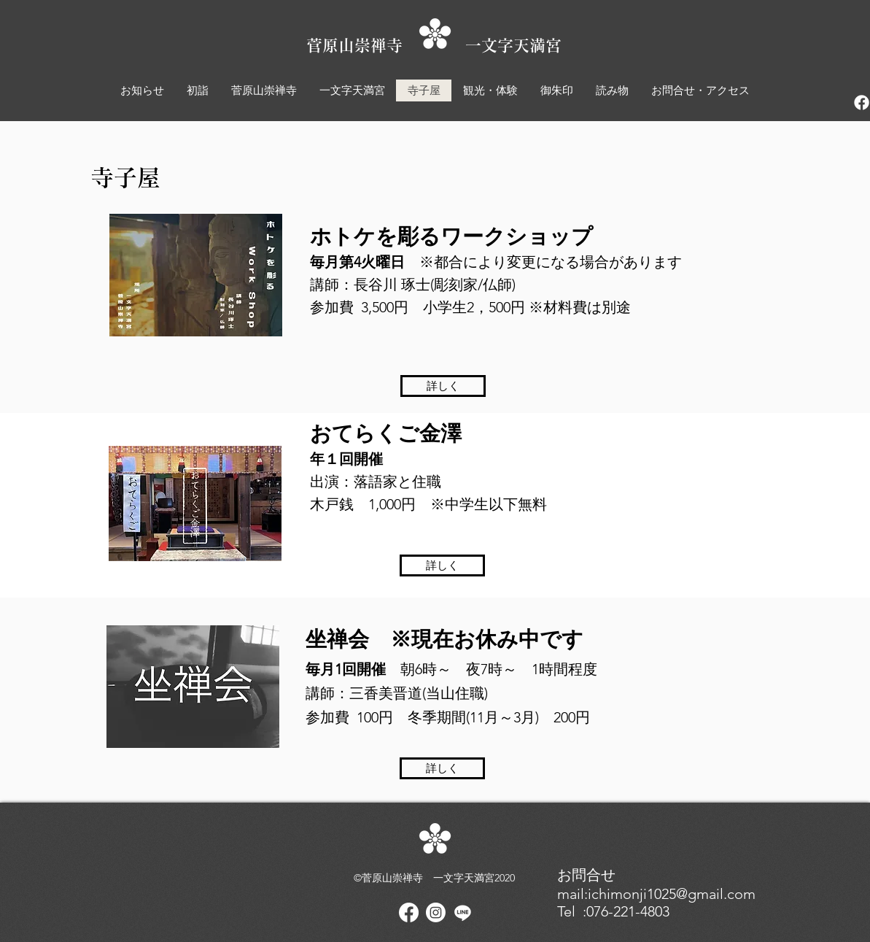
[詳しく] (443, 386)
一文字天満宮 (513, 45)
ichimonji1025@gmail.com (672, 894)
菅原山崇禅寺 (385, 45)
